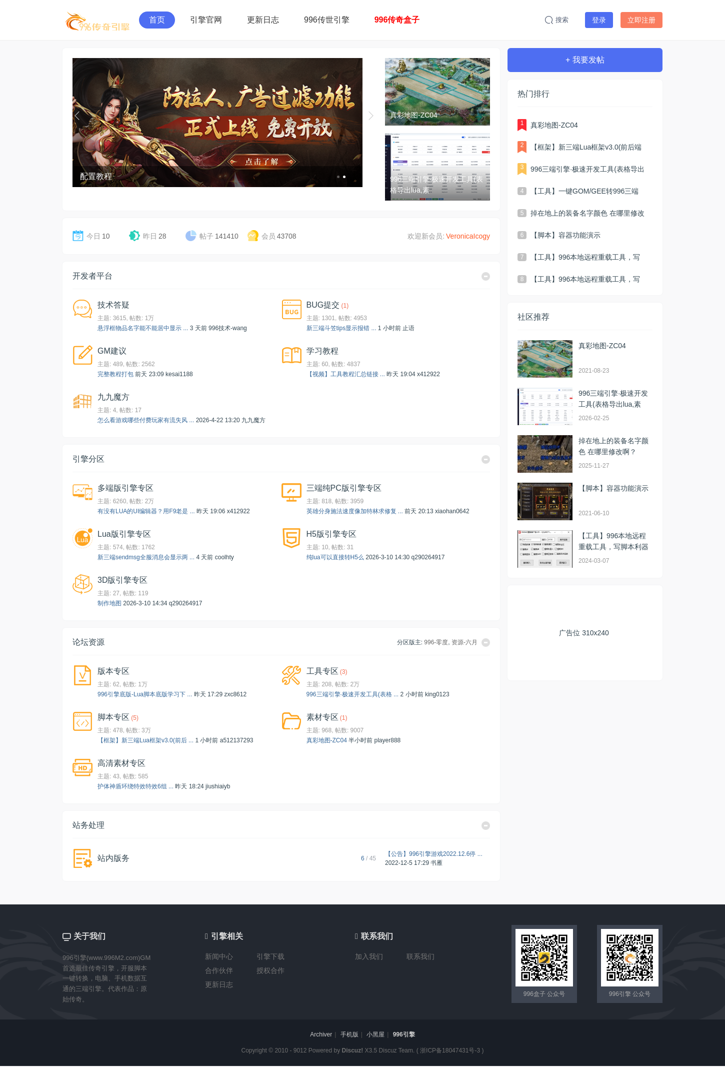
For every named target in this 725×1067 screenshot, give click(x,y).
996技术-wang (227, 328)
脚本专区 (114, 717)
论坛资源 (88, 642)
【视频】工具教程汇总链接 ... (345, 374)
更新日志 (263, 20)
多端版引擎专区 (126, 488)
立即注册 (642, 20)
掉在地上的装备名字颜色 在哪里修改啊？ (587, 214)
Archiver (321, 1034)
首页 (157, 20)
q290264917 (428, 557)
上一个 (78, 116)
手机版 (349, 1034)
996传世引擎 (327, 20)
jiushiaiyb (218, 786)
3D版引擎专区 (123, 580)
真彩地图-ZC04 (326, 740)
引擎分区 (88, 459)
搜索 (556, 20)
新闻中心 (219, 956)
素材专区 (322, 717)
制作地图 (110, 603)
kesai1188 (179, 374)
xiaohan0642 (452, 511)
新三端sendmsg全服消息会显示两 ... (146, 557)
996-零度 (436, 642)
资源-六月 (465, 642)
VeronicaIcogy (468, 236)
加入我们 (369, 956)
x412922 (428, 374)
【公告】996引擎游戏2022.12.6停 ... (433, 853)
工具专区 (322, 671)
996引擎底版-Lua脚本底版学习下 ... (145, 694)
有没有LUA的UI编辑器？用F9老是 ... (146, 511)
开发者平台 (92, 276)
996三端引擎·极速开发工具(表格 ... (352, 694)
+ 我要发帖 (585, 60)
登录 (599, 20)
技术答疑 (114, 305)
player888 (387, 740)
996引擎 (404, 1034)
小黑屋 (375, 1034)
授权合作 (270, 970)
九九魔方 (114, 397)
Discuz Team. (397, 1050)
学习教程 (322, 351)
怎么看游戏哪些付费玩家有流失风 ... (146, 420)
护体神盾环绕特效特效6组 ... (136, 786)
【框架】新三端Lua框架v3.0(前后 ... (146, 740)
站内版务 (114, 858)
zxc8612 (235, 694)
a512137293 (237, 740)
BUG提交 (323, 305)
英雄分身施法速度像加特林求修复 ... (354, 511)
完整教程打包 (116, 374)
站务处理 (88, 825)
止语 (408, 328)
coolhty (224, 557)
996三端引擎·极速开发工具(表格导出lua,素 (587, 170)
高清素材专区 (122, 763)
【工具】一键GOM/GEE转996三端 (584, 191)
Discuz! (353, 1050)
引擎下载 (270, 956)
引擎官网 (206, 20)
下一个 (372, 116)
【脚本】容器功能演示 (565, 235)
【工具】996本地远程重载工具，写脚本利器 (585, 258)
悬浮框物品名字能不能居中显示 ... (143, 328)
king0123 (437, 694)
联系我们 (420, 956)
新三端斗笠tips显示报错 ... (341, 328)
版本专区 (114, 671)
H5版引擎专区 (331, 534)
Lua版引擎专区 (124, 534)
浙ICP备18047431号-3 (450, 1050)
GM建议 (112, 351)
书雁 (436, 862)
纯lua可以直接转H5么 (335, 557)
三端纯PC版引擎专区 (344, 488)
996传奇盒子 (397, 20)
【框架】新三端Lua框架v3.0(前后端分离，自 (586, 148)
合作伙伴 (219, 970)
